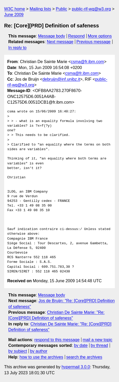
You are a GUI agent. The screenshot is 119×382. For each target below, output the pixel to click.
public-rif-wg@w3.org (91, 9)
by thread (99, 345)
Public (61, 9)
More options (100, 36)
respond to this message (56, 340)
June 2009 (14, 14)
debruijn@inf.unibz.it (61, 79)
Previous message (93, 42)
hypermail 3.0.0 (75, 367)
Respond (76, 36)
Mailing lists (40, 9)
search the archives (84, 357)
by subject (17, 351)
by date (80, 345)
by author (38, 351)
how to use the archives (41, 357)
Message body (51, 36)
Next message (60, 42)
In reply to (17, 47)
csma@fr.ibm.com (87, 61)
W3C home (14, 9)
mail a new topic (98, 340)
